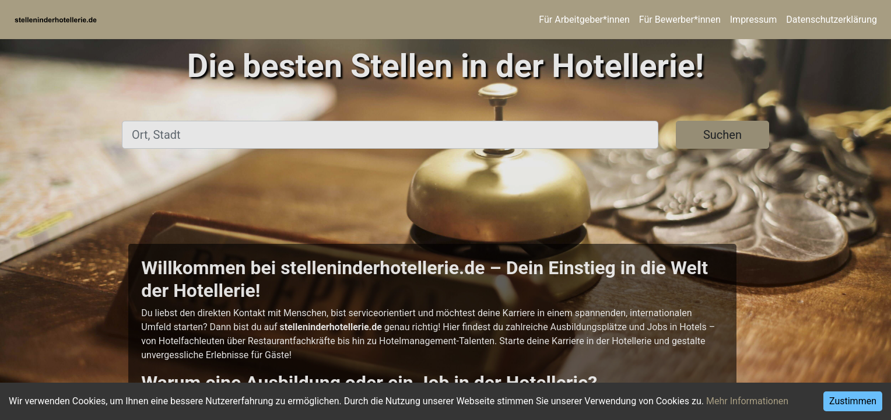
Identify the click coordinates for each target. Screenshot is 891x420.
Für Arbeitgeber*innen (584, 19)
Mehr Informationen (747, 401)
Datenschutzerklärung (831, 19)
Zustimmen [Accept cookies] (852, 401)
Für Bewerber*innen (680, 19)
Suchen (722, 135)
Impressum (753, 19)
